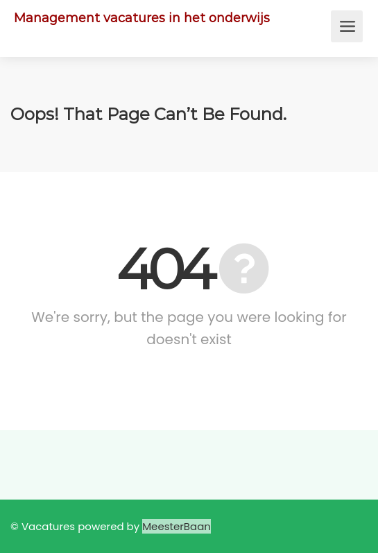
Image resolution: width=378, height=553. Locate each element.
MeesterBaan (176, 526)
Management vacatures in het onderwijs (142, 18)
